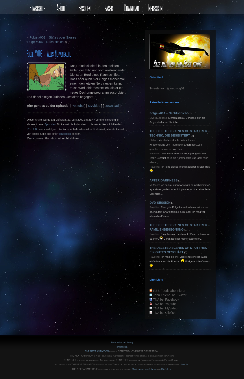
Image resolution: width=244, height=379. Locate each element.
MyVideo (94, 105)
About (61, 7)
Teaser (108, 7)
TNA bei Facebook (166, 299)
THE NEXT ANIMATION (97, 351)
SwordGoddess (158, 117)
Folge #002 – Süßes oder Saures (53, 37)
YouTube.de (151, 369)
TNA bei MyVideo (165, 308)
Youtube (77, 105)
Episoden (85, 7)
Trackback (65, 133)
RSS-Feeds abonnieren (169, 290)
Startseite (37, 7)
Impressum (155, 7)
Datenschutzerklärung (122, 342)
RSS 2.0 (32, 129)
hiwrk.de (184, 364)
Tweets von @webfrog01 (167, 88)
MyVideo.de (138, 369)
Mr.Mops (154, 185)
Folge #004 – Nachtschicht (45, 42)
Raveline (154, 153)
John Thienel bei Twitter (169, 295)
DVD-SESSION (160, 202)
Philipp (153, 140)
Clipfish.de (166, 369)
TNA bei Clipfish (164, 312)
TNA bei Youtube (165, 304)
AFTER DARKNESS (163, 180)
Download (131, 7)
